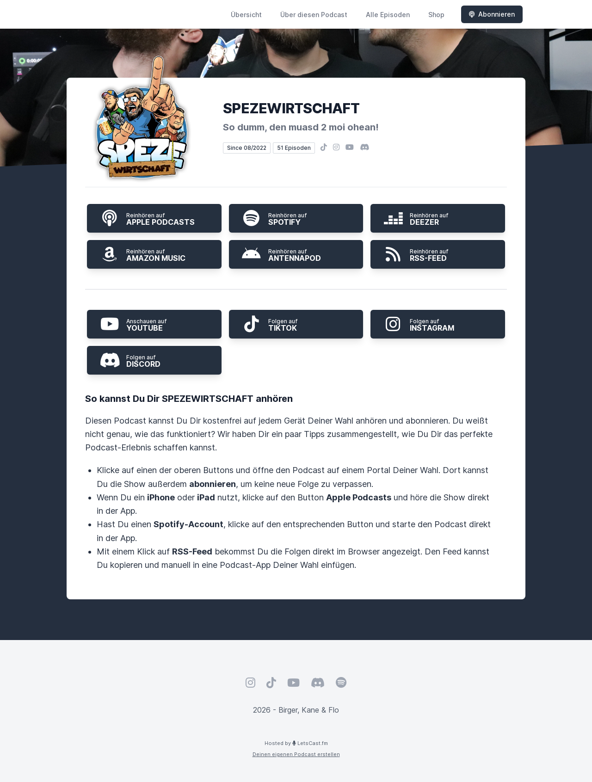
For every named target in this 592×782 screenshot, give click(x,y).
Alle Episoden (388, 14)
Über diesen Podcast (313, 14)
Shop (436, 14)
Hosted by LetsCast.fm (296, 743)
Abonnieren (492, 14)
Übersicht (246, 14)
